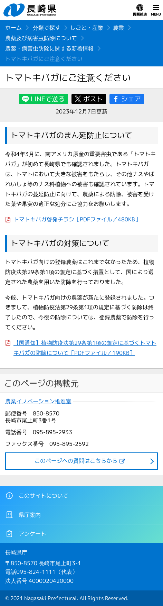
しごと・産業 (86, 27)
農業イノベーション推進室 (38, 401)
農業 (118, 27)
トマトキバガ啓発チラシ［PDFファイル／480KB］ (77, 219)
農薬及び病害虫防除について (41, 38)
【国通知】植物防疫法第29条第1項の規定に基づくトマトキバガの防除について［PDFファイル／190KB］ (84, 348)
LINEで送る (48, 98)
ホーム (13, 27)
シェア (131, 98)
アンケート (25, 534)
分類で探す (46, 27)
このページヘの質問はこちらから (76, 461)
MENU (156, 10)
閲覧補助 (140, 10)
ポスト (93, 98)
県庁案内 (23, 515)
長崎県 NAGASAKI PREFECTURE (30, 10)
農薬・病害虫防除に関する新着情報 (49, 48)
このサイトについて (36, 496)
